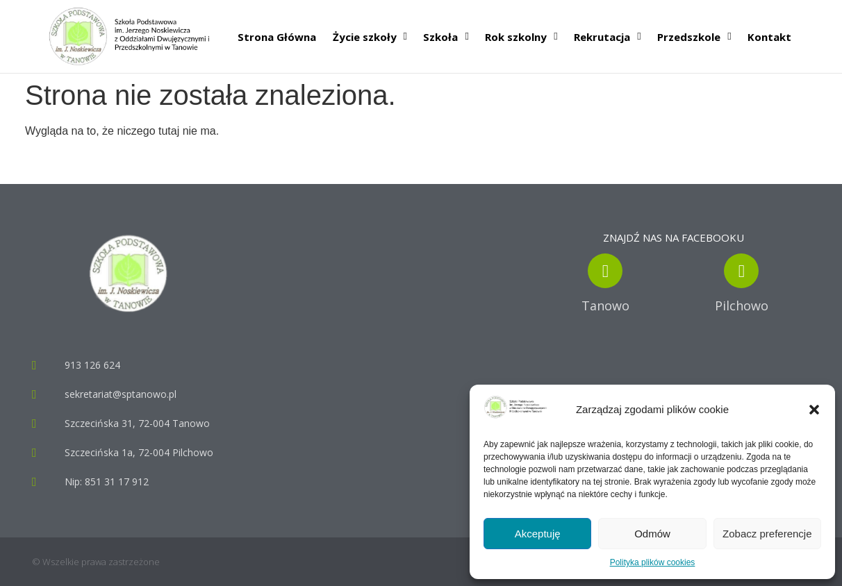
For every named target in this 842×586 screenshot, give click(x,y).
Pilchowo (741, 305)
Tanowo (605, 305)
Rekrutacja (607, 36)
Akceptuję (538, 533)
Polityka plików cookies (652, 562)
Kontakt (769, 37)
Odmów (652, 533)
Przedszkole (694, 36)
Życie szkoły (370, 36)
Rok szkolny (521, 36)
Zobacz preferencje (767, 533)
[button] (814, 410)
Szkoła (445, 36)
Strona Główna (277, 37)
